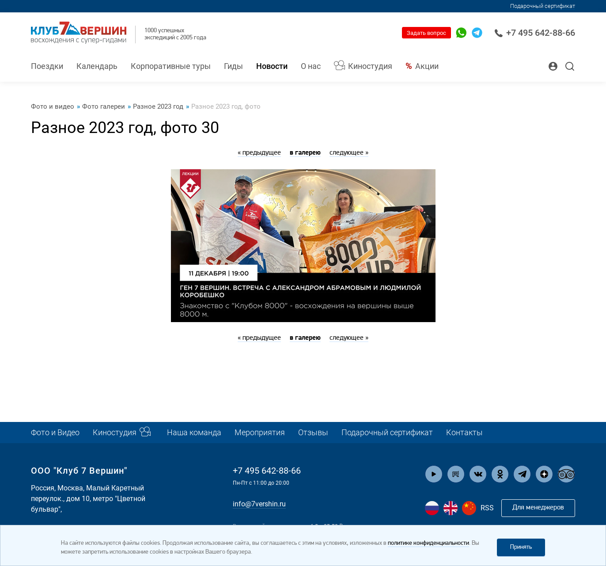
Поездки (47, 66)
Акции (427, 66)
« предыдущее (259, 152)
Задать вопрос (426, 33)
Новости (272, 66)
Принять (521, 547)
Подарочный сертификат (542, 6)
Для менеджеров (538, 507)
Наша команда (194, 432)
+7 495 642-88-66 (534, 32)
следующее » (349, 152)
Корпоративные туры (171, 66)
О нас (311, 66)
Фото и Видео (55, 432)
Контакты (464, 432)
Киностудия (370, 66)
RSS (487, 508)
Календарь (96, 66)
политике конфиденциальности (428, 543)
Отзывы (313, 432)
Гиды (233, 66)
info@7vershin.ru (259, 504)
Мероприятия (260, 432)
